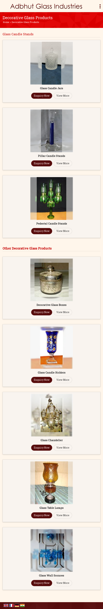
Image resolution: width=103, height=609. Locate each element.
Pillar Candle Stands (51, 156)
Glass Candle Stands (18, 34)
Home (6, 22)
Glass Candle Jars (51, 88)
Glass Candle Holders (51, 372)
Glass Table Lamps (51, 507)
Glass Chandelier (51, 440)
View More (62, 95)
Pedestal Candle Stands (51, 223)
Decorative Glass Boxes (51, 305)
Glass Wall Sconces (51, 575)
